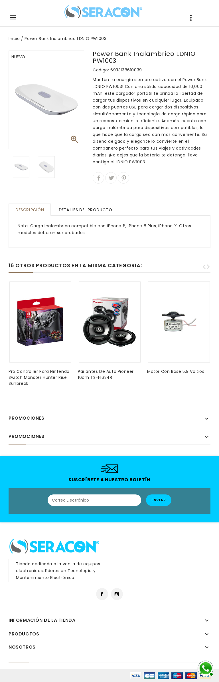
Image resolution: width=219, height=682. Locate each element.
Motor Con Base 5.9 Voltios (175, 371)
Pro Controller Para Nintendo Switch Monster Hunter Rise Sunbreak (39, 377)
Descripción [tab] (29, 210)
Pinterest (123, 177)
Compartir (98, 177)
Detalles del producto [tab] (85, 210)
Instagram (117, 594)
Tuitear (111, 177)
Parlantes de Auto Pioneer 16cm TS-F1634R (106, 374)
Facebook (102, 594)
